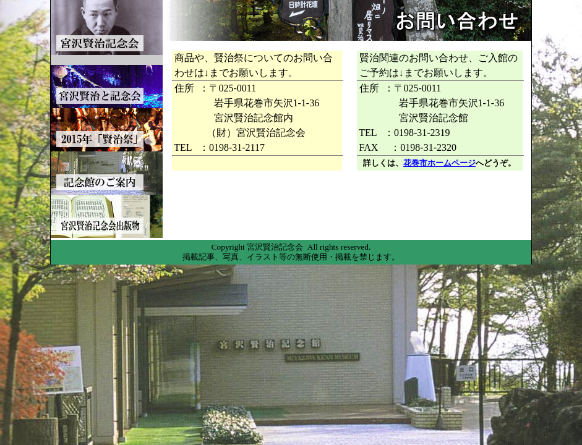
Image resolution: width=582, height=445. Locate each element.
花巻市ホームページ (439, 162)
